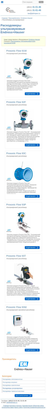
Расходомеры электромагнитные (13, 379)
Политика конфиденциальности (34, 407)
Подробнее (30, 94)
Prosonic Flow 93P (16, 204)
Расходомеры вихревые (10, 382)
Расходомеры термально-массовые (13, 391)
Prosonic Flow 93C (16, 153)
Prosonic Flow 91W (16, 50)
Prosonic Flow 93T (16, 256)
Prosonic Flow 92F (16, 102)
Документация (27, 406)
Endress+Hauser (34, 39)
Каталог (19, 406)
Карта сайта (18, 407)
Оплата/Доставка (8, 407)
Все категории (22, 395)
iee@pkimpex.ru (34, 13)
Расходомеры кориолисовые (11, 385)
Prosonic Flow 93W (16, 307)
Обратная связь (38, 406)
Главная (6, 406)
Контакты (12, 406)
